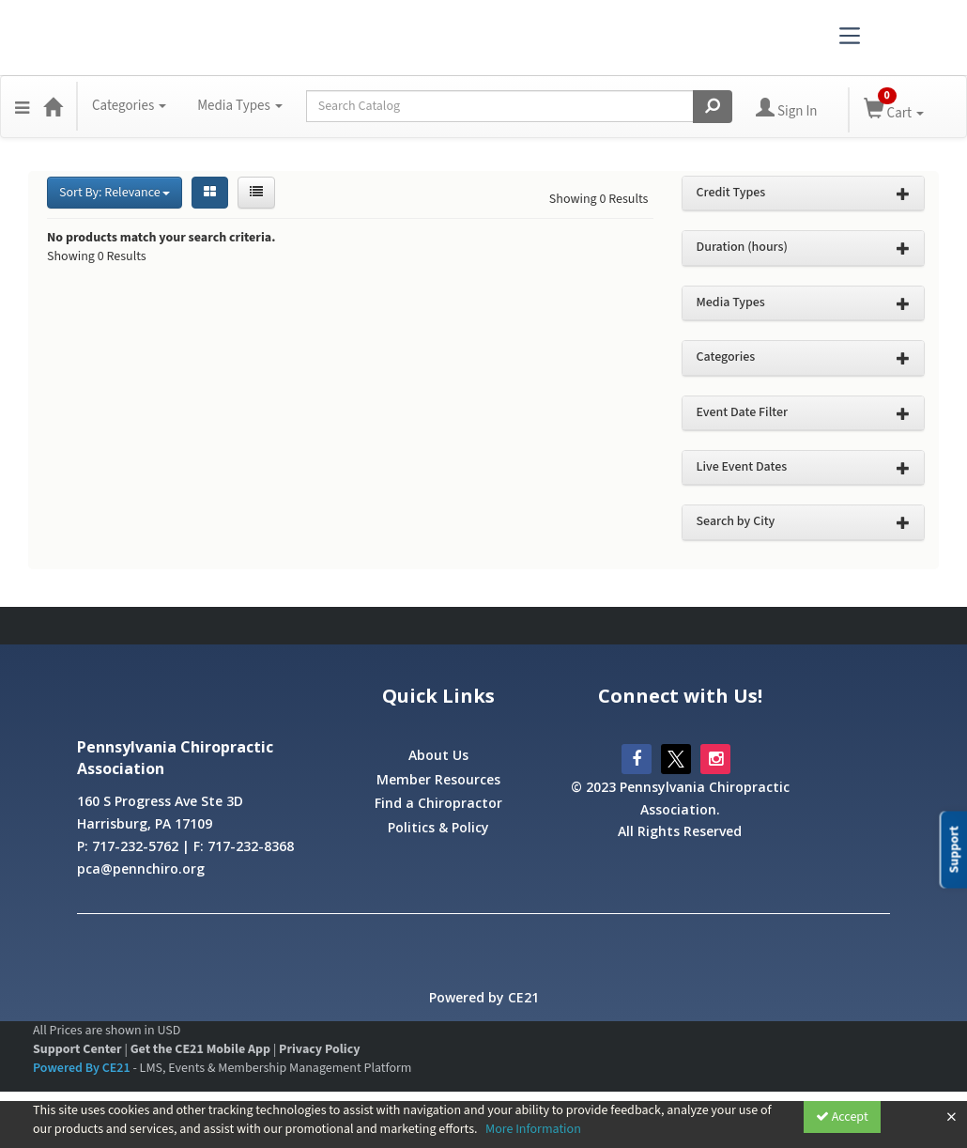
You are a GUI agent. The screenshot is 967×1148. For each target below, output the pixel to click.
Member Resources (438, 779)
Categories (129, 106)
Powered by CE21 (484, 997)
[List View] (256, 193)
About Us (438, 755)
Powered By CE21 (82, 1068)
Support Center (77, 1049)
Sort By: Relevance (114, 192)
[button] (22, 106)
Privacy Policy (319, 1049)
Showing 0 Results (599, 199)
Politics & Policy (438, 827)
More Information (533, 1129)
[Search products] (712, 106)
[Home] (52, 106)
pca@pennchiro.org (141, 868)
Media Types (240, 106)
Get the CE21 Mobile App (200, 1049)
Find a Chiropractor (438, 803)
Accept (842, 1117)
